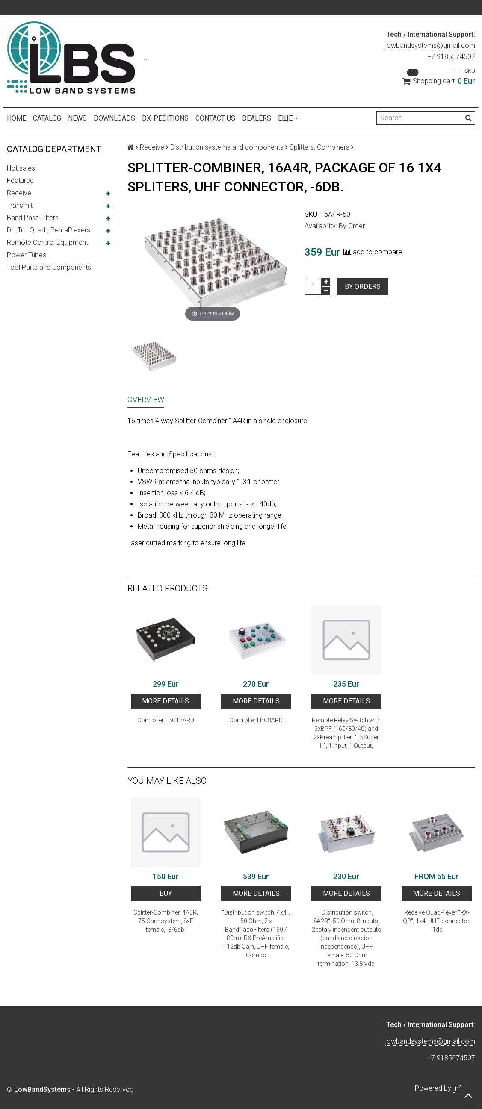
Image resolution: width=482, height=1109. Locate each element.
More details (165, 701)
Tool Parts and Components (49, 267)
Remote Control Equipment (47, 242)
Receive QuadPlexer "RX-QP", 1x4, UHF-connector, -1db (436, 921)
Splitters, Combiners (319, 147)
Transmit (20, 205)
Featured (20, 180)
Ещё (288, 118)
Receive (19, 193)
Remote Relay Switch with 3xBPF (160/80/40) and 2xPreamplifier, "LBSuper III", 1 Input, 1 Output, (346, 733)
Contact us (215, 118)
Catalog (47, 118)
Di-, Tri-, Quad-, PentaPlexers (48, 230)
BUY (166, 893)
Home (16, 118)
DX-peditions (165, 118)
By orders (363, 286)
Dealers (256, 118)
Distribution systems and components (227, 147)
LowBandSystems (42, 1089)
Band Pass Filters (33, 218)
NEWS (77, 118)
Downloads (114, 118)
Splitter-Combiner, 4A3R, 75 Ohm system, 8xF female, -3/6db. (165, 921)
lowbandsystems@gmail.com (430, 45)
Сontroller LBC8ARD (256, 720)
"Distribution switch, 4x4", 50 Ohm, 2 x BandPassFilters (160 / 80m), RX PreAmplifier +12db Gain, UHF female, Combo (256, 934)
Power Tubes (26, 255)
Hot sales (21, 168)
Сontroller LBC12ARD (165, 720)
